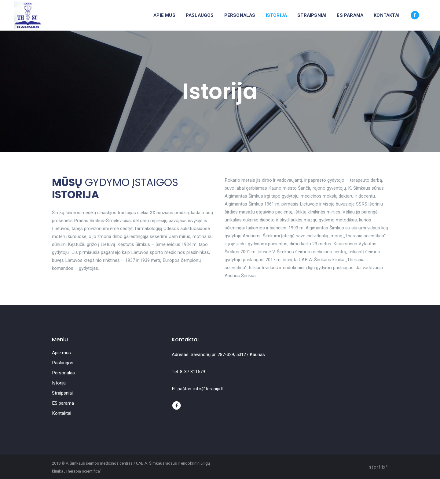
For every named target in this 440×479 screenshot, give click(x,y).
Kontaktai (61, 413)
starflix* (378, 467)
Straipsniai (62, 393)
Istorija (59, 383)
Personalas (63, 372)
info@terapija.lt (208, 388)
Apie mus (61, 352)
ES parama (63, 403)
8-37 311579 (192, 371)
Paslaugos (62, 362)
